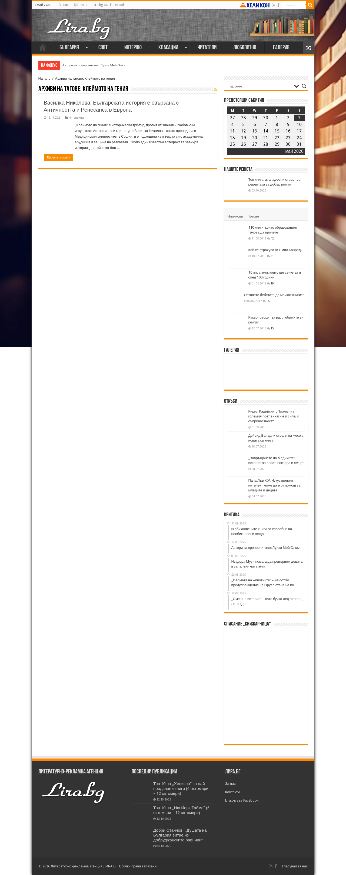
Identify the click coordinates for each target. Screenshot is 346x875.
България (69, 48)
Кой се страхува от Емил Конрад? (275, 250)
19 (272, 283)
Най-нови (235, 216)
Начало (43, 47)
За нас (63, 5)
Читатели (207, 48)
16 (268, 301)
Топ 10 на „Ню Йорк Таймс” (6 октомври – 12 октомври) (181, 810)
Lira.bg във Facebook (109, 5)
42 (272, 238)
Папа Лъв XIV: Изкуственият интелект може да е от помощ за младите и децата (274, 485)
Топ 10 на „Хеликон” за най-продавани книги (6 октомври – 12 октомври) (180, 788)
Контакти (80, 5)
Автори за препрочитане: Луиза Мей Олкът (94, 65)
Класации (168, 48)
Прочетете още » (58, 157)
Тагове (253, 216)
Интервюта (76, 117)
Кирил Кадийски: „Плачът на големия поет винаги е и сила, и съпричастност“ (273, 416)
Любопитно (244, 48)
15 (272, 328)
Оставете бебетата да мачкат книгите (274, 295)
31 (272, 256)
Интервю (133, 48)
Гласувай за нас (295, 866)
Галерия (281, 48)
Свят (103, 48)
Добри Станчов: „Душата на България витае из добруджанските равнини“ (180, 835)
